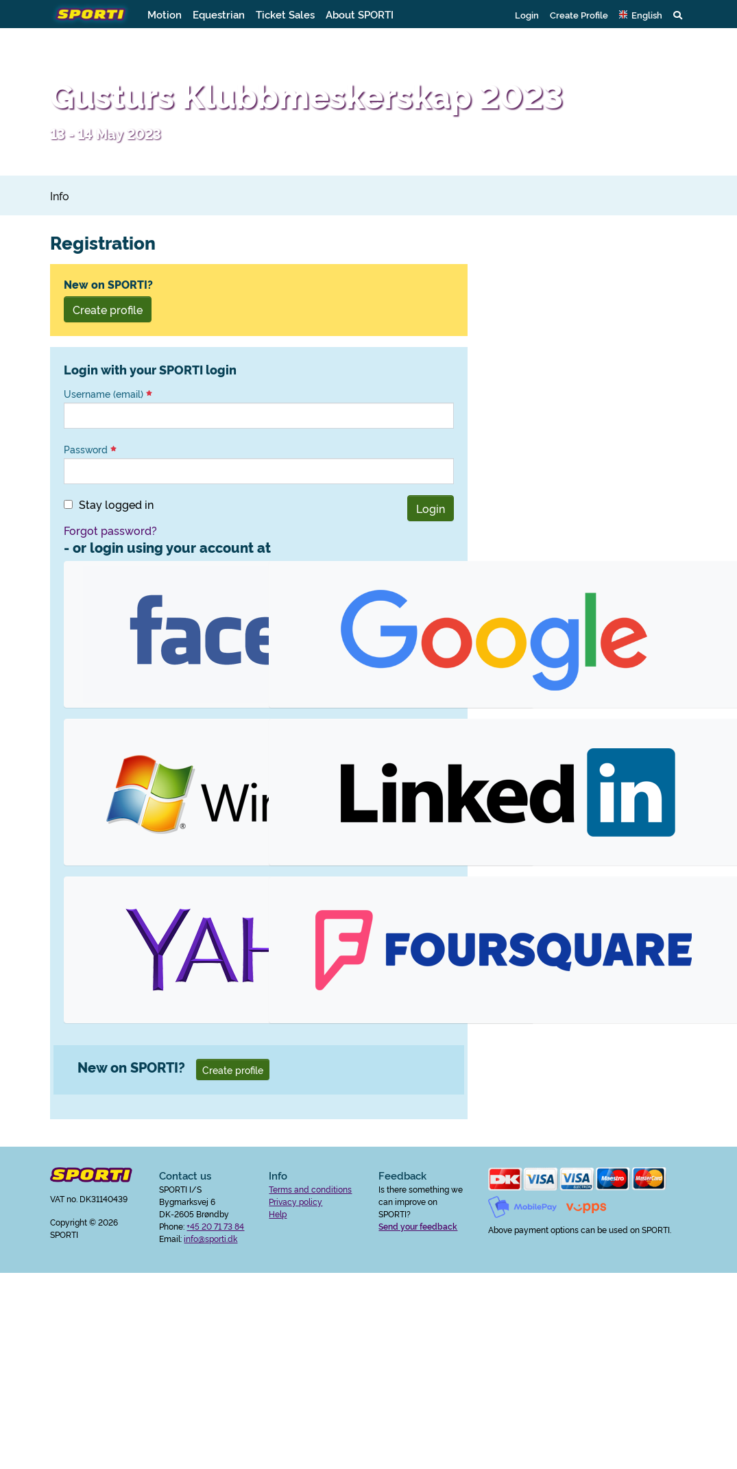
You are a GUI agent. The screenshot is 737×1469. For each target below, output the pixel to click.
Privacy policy (295, 1201)
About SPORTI (360, 14)
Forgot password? (110, 530)
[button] (641, 14)
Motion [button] (164, 14)
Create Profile (579, 14)
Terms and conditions (310, 1189)
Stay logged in (116, 504)
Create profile (108, 309)
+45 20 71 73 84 (215, 1226)
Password (90, 449)
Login (527, 14)
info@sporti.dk (210, 1238)
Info (59, 195)
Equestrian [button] (219, 14)
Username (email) (108, 394)
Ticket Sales (285, 14)
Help (278, 1213)
